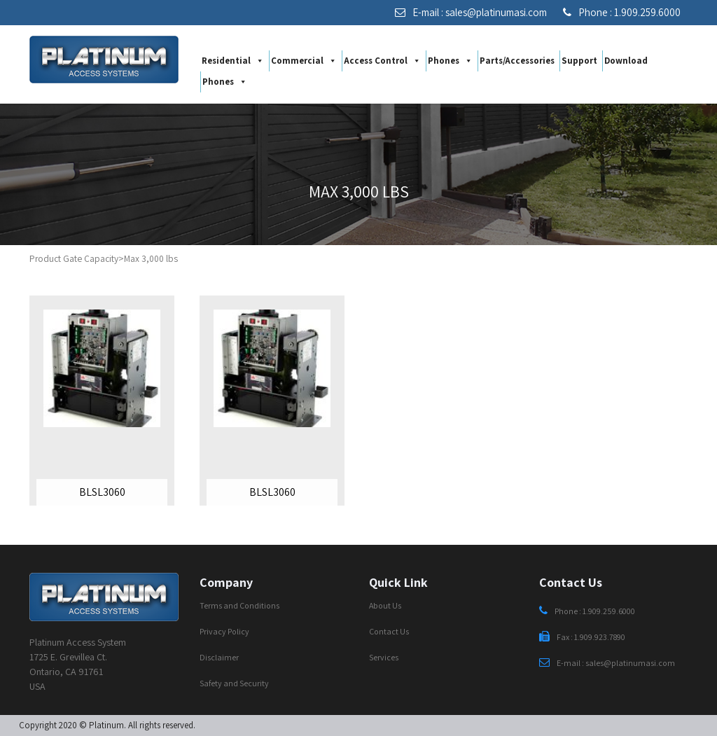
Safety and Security (234, 683)
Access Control (382, 60)
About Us (385, 605)
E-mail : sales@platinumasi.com (471, 12)
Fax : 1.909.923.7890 (582, 637)
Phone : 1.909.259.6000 (622, 12)
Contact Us (389, 631)
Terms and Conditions (239, 605)
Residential (233, 60)
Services (383, 657)
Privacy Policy (224, 631)
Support (579, 61)
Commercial (304, 60)
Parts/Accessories (517, 61)
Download (626, 61)
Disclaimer (219, 657)
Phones (450, 60)
